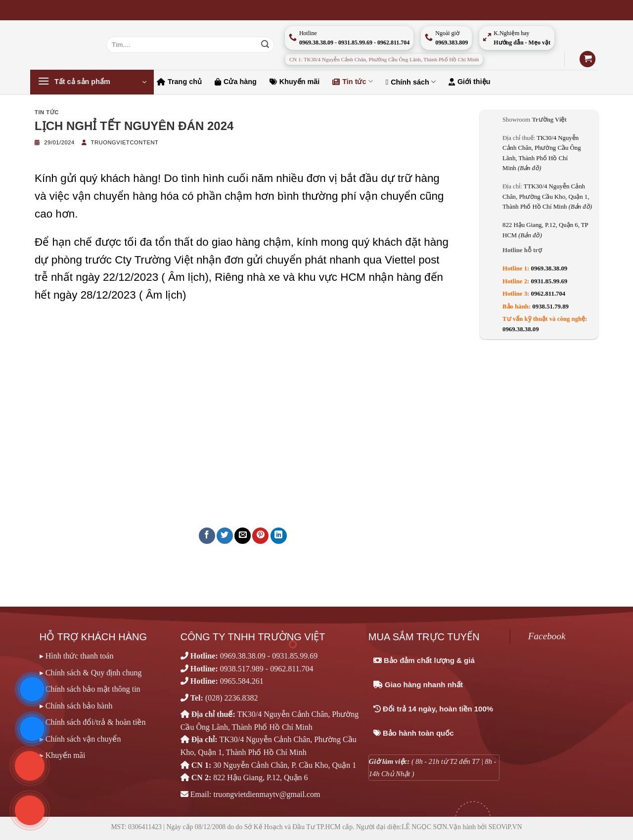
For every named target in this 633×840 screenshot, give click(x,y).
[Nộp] (265, 45)
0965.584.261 (242, 681)
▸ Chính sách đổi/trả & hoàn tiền (93, 722)
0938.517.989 (242, 668)
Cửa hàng (236, 82)
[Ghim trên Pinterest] (260, 536)
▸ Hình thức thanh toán (77, 656)
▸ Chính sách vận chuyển (80, 739)
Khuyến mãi (295, 82)
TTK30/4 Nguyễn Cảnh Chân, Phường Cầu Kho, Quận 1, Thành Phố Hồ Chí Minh (547, 196)
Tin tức (352, 81)
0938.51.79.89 (550, 306)
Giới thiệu (470, 82)
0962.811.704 (548, 293)
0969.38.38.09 (549, 268)
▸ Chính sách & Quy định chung (91, 672)
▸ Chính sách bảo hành (76, 706)
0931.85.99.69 (549, 281)
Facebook (547, 636)
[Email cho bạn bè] (242, 536)
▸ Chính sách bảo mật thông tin (90, 689)
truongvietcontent (125, 142)
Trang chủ (179, 82)
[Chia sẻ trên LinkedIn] (279, 536)
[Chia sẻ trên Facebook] (207, 536)
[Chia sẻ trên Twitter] (225, 536)
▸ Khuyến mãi (63, 755)
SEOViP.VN (505, 827)
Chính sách (411, 82)
